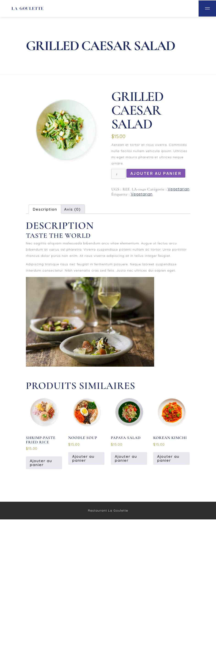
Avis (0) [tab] (72, 209)
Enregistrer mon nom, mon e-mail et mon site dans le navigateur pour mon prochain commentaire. (106, 506)
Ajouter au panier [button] (41, 614)
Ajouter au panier (156, 173)
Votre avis (37, 434)
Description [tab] (45, 209)
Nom (32, 460)
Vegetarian (178, 189)
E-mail (35, 478)
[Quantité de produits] (118, 174)
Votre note (37, 418)
